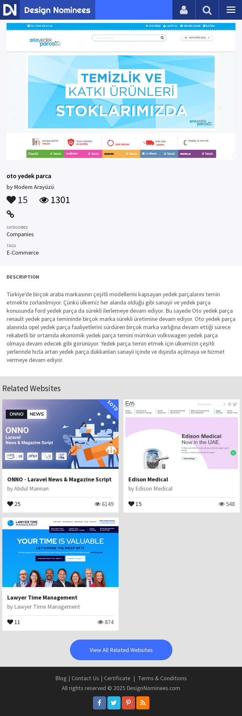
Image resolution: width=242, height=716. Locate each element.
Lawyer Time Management (42, 597)
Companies (20, 234)
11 (13, 621)
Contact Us (85, 678)
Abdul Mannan (31, 488)
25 (13, 503)
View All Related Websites (121, 650)
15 (17, 196)
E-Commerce (23, 252)
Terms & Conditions (162, 678)
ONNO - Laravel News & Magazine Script (59, 479)
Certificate (117, 678)
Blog (61, 678)
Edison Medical (148, 479)
